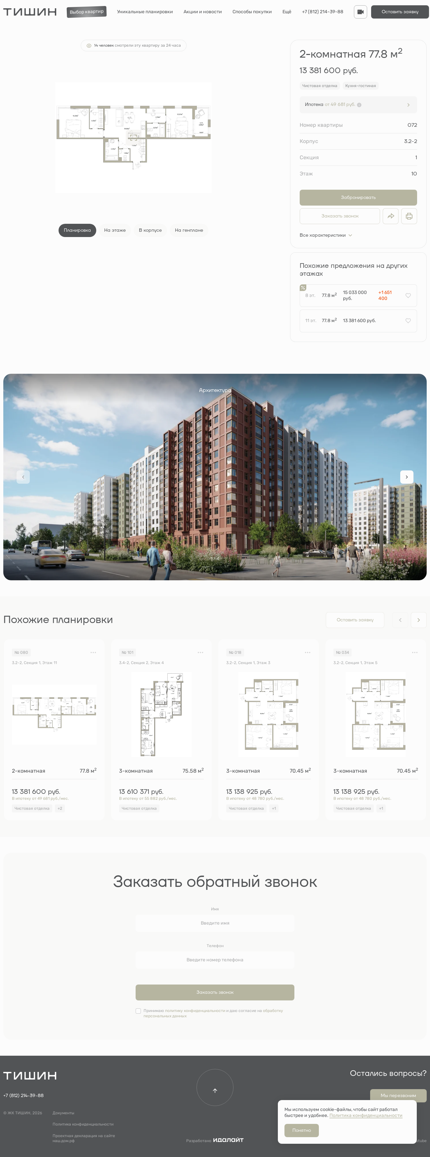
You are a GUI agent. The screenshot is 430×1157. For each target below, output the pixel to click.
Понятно (301, 1130)
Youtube (419, 1140)
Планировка (77, 230)
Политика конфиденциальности (83, 1124)
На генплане (189, 230)
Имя (215, 909)
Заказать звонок (340, 216)
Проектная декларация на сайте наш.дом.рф (84, 1138)
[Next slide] (406, 477)
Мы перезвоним (398, 1096)
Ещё (286, 12)
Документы (63, 1113)
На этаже (115, 230)
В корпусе (150, 230)
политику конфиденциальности (195, 1010)
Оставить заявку (400, 12)
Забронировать (358, 198)
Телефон (215, 945)
